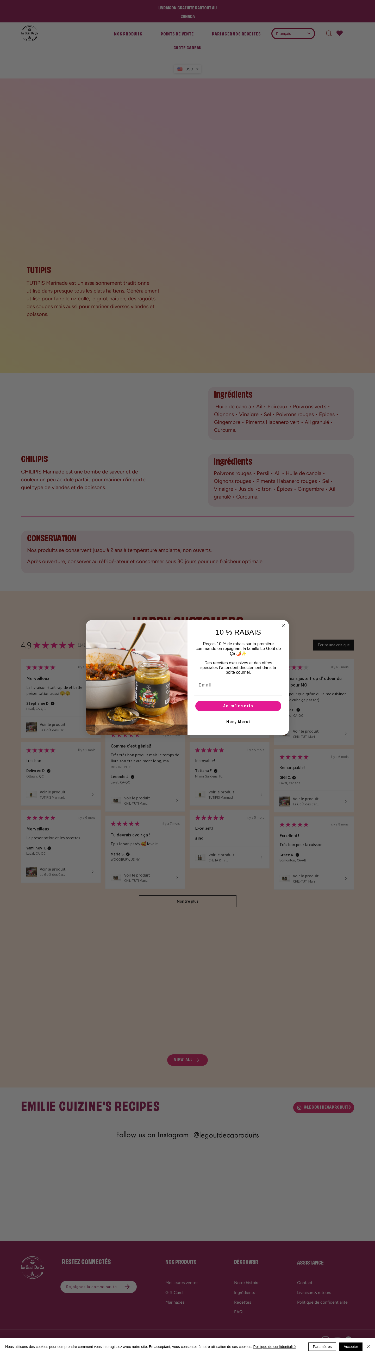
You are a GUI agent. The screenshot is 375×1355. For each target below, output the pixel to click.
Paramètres (322, 1347)
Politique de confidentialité (274, 1347)
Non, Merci (238, 722)
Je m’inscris (238, 706)
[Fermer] (369, 1346)
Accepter (351, 1347)
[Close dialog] (283, 626)
